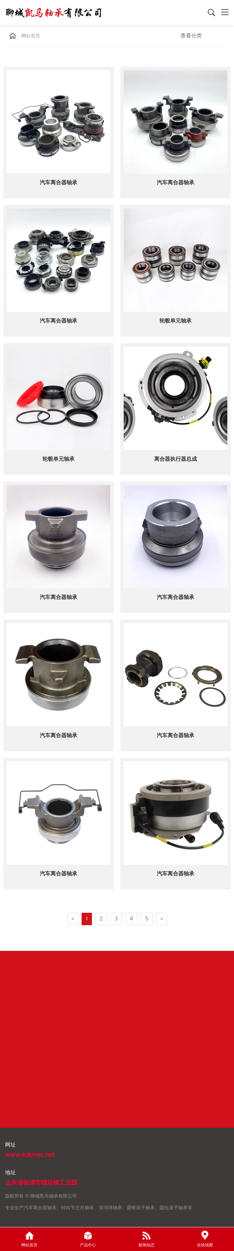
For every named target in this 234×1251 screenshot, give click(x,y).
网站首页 (30, 36)
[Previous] (72, 919)
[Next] (161, 919)
